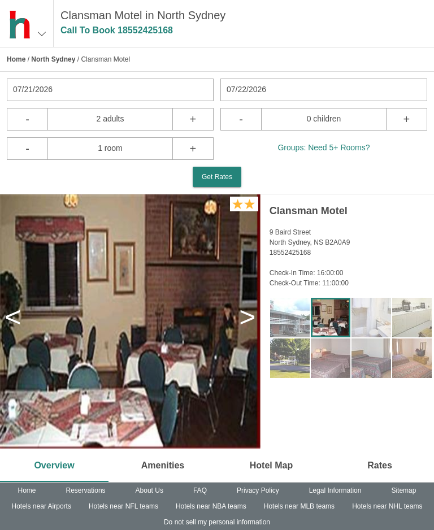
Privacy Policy (258, 490)
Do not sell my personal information (217, 522)
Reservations (86, 490)
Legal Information (335, 490)
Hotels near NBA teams (211, 506)
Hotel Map (271, 465)
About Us (149, 490)
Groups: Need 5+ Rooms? (323, 147)
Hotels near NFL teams (123, 506)
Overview (54, 465)
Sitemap (403, 490)
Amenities (162, 465)
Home (16, 59)
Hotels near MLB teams (299, 506)
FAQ (200, 490)
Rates (379, 465)
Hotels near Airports (41, 506)
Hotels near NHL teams (387, 506)
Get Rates (217, 177)
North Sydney (53, 59)
